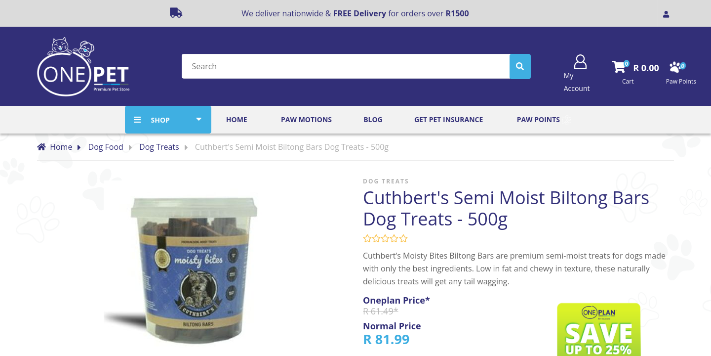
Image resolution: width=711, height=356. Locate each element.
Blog (373, 119)
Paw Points (544, 120)
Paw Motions (306, 119)
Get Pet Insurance (448, 119)
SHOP (160, 120)
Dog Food (105, 146)
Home (236, 119)
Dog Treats (159, 146)
